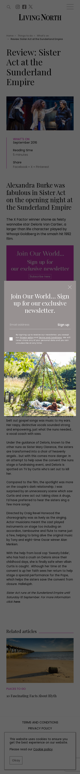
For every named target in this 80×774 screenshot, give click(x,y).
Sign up (63, 325)
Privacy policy (26, 337)
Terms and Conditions (50, 337)
